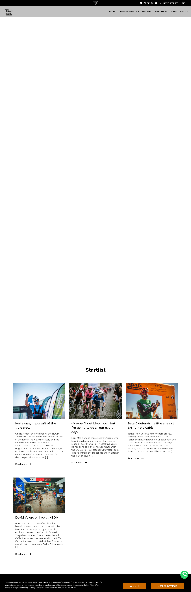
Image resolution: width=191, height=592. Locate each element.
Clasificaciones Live (129, 11)
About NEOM (161, 11)
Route (112, 11)
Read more (21, 464)
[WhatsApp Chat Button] (184, 575)
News (174, 11)
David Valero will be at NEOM (36, 517)
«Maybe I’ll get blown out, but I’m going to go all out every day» (93, 428)
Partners (146, 11)
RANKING (185, 11)
